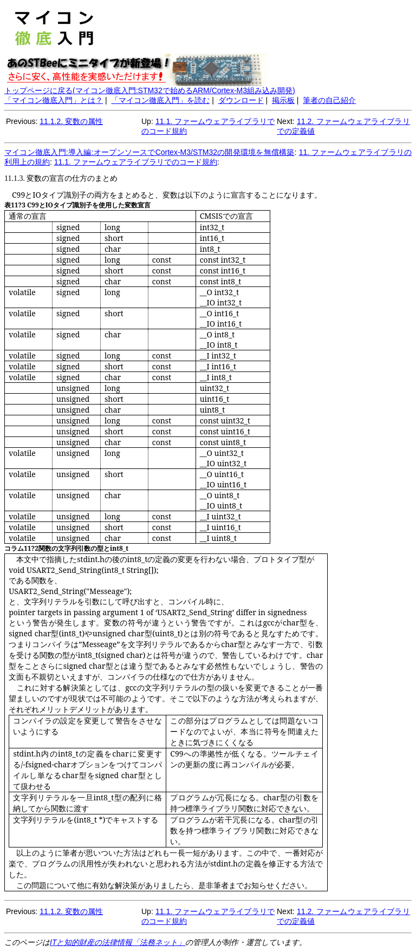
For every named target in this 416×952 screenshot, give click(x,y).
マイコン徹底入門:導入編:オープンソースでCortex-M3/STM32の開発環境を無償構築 (149, 152)
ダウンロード (241, 100)
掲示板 (283, 100)
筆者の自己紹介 (329, 100)
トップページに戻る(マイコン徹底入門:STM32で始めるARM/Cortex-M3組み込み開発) (149, 90)
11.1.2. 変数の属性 (71, 121)
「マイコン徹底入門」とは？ (53, 100)
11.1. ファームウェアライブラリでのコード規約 (135, 162)
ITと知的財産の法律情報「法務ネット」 (117, 942)
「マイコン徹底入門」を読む (160, 100)
